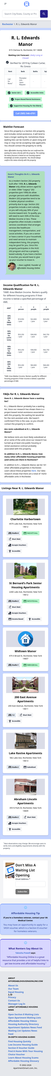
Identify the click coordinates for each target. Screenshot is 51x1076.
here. (34, 470)
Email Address (23, 879)
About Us (13, 985)
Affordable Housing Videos (22, 1020)
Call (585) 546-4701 (25, 113)
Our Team (13, 988)
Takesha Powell (22, 953)
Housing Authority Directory (23, 1024)
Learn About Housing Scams (23, 1057)
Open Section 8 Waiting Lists (23, 1014)
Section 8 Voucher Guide (21, 1047)
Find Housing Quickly (19, 1041)
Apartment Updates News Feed (25, 1027)
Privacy (12, 997)
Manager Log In (16, 1003)
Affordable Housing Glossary (23, 1060)
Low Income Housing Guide (23, 1044)
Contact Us (14, 1000)
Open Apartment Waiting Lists (24, 1017)
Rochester (7, 24)
